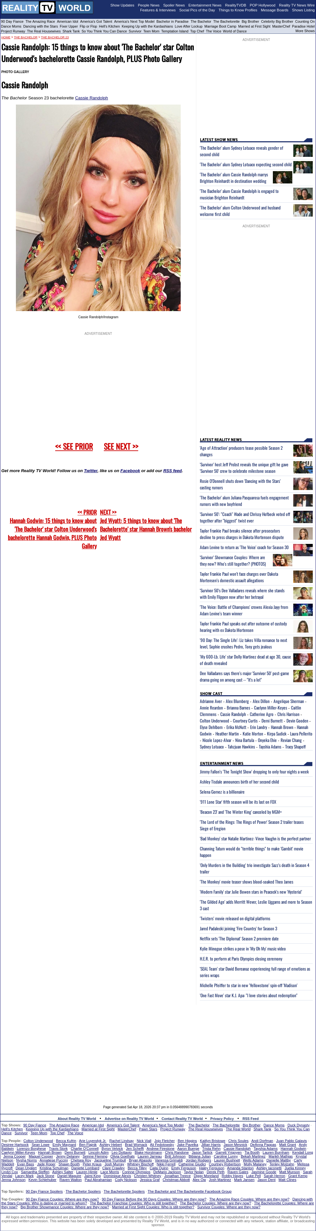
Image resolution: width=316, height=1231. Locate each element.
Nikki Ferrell (166, 1164)
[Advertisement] (158, 1050)
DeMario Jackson (167, 1172)
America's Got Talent (96, 21)
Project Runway (13, 31)
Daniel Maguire (69, 1176)
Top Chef (197, 31)
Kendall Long (302, 1152)
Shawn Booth (68, 1164)
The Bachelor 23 (55, 37)
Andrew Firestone (161, 1148)
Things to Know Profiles (238, 10)
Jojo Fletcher (164, 1141)
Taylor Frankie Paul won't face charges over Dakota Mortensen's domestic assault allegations (239, 577)
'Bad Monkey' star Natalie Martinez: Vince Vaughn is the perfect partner (255, 838)
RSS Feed (251, 1119)
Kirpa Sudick (276, 733)
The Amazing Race (40, 21)
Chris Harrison (288, 714)
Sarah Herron (274, 1176)
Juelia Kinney (295, 1168)
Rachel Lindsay (121, 1141)
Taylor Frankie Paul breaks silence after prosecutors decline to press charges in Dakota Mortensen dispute (242, 533)
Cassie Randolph (91, 97)
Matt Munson (289, 1172)
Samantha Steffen (35, 1172)
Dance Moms (11, 26)
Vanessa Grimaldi (169, 1160)
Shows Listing (303, 10)
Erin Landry (258, 727)
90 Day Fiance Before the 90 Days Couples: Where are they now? (154, 1199)
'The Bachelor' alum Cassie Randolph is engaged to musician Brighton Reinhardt (239, 194)
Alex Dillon (261, 701)
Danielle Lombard (85, 1168)
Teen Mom (151, 31)
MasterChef (281, 26)
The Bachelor (200, 21)
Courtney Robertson (225, 1164)
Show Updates (122, 5)
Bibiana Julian (199, 1156)
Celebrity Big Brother (277, 21)
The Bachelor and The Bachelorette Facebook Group (189, 1191)
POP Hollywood (262, 5)
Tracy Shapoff (295, 746)
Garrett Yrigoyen (228, 1152)
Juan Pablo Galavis (291, 1141)
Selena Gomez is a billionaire (222, 791)
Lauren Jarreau (150, 1156)
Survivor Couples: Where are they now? (228, 1207)
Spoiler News (174, 5)
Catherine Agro (261, 714)
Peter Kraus (92, 1164)
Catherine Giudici (192, 1164)
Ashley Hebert (111, 1145)
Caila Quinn (159, 1168)
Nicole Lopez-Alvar (216, 740)
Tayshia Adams (270, 746)
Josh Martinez (220, 1180)
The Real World (238, 1129)
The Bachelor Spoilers (83, 1191)
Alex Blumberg (237, 701)
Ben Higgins (187, 1141)
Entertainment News (205, 5)
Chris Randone (176, 1152)
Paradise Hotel (303, 26)
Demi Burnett (272, 720)
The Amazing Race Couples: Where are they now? (249, 1199)
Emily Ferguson (183, 1168)
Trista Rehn (211, 1148)
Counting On (305, 21)
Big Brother (250, 21)
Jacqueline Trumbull (110, 1160)
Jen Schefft (135, 1148)
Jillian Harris (211, 1145)
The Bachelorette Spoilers (124, 1191)
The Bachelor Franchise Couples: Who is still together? (133, 1203)
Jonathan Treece (177, 1176)
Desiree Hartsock (15, 1145)
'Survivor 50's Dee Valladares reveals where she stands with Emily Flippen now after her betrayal (242, 593)
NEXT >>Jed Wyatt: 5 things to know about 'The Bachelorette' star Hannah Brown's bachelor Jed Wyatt (146, 525)
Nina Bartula (244, 740)
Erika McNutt (236, 727)
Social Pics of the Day (197, 10)
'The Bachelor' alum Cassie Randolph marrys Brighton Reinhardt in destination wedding (234, 177)
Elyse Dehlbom (211, 727)
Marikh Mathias (281, 1156)
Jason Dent (267, 1180)
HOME (5, 37)
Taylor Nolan (194, 1172)
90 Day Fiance (12, 21)
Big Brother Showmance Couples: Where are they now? (64, 1207)
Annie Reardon (211, 707)
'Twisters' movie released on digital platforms (235, 918)
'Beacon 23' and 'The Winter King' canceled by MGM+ (241, 812)
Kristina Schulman (54, 1168)
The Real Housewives (44, 31)
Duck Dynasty (298, 1125)
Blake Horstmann (148, 1152)
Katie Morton (253, 733)
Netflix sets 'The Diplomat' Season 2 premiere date (239, 938)
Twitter (90, 470)
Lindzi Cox (9, 1172)
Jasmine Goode (263, 1172)
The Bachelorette (226, 21)
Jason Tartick (202, 1152)
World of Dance (235, 31)
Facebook (130, 470)
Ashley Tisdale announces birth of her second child (239, 781)
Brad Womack (136, 1145)
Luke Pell (253, 1176)
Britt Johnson (175, 1156)
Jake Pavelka (187, 1145)
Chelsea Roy (81, 1160)
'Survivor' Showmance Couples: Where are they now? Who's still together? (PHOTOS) (233, 560)
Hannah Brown (282, 727)
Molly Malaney (255, 1164)
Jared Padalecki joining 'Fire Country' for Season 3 (238, 928)
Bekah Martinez (253, 1156)
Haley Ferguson (212, 1168)
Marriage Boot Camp (220, 26)
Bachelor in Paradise (172, 21)
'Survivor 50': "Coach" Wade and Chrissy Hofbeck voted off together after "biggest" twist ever (245, 517)
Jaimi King (92, 1176)
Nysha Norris (26, 1160)
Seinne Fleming (95, 1156)
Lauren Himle (86, 1172)
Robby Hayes (232, 1176)
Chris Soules (238, 1141)
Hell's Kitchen (109, 26)
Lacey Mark (24, 1176)
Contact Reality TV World (182, 1119)
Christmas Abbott (176, 1180)
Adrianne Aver (211, 701)
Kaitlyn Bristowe (212, 1141)
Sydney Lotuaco (212, 746)
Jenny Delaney (68, 1156)
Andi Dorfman (262, 1141)
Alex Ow (199, 1180)
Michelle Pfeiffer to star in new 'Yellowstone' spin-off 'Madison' (249, 985)
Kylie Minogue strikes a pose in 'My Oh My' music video (243, 948)
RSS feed (172, 470)
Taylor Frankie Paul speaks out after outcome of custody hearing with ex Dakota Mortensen (243, 626)
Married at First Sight (254, 26)
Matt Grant (287, 1145)
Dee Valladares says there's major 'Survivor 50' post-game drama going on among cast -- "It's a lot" (244, 676)
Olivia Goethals (122, 1156)
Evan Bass (25, 1164)
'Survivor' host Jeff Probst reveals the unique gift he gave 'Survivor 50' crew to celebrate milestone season (244, 467)
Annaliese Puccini (54, 1160)
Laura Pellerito (301, 733)
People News (149, 5)
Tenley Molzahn (282, 1164)
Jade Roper (46, 1164)
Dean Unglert (26, 1168)
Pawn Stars (148, 1129)
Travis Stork (58, 1148)
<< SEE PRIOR (74, 446)
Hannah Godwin (293, 1148)
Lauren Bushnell (227, 1160)
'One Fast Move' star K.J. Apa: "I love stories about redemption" (249, 995)
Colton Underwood (214, 720)
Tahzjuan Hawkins (241, 746)
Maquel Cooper (41, 1156)
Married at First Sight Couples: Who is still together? (153, 1207)
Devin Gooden (297, 720)
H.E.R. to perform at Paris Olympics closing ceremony (241, 958)
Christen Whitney (147, 1176)
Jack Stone (45, 1176)
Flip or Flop (88, 26)
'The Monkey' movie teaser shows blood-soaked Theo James (246, 881)
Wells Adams (253, 1160)
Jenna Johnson (13, 1180)
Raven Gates (237, 1172)
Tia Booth (252, 1152)
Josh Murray (114, 1164)
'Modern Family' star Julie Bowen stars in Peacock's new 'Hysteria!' (251, 891)
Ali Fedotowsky (162, 1145)
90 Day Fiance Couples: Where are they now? (62, 1199)
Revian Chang (291, 740)
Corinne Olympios (136, 1172)
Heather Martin (227, 733)
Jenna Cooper (14, 1156)
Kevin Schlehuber (42, 1180)
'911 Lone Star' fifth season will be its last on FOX (238, 801)
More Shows (305, 31)
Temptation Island (174, 31)
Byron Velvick (112, 1148)
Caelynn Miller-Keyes (270, 707)
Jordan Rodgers (198, 1160)
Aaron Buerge (188, 1148)
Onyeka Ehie (267, 740)
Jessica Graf (150, 1180)
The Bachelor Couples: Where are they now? (215, 1203)
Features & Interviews (158, 10)
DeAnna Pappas (263, 1145)
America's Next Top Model (134, 21)
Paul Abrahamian (98, 1180)
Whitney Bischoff (140, 1164)
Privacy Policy (222, 1119)
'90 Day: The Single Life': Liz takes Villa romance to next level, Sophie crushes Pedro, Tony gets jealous (243, 643)
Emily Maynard (64, 1145)
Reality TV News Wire (297, 5)
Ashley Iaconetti (269, 1168)
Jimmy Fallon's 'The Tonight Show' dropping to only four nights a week (254, 771)
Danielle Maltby (278, 1160)
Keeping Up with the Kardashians (147, 26)
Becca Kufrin (66, 1141)
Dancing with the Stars (40, 26)
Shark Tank (71, 31)
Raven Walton (70, 1180)
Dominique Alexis (117, 1176)
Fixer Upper (69, 26)
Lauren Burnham (276, 1152)
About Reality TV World (77, 1119)
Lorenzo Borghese (31, 1148)
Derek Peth (216, 1172)
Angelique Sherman (288, 701)
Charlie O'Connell (85, 1148)
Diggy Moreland (206, 1176)
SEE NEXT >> (121, 446)
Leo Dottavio (122, 1152)
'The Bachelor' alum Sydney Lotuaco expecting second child (246, 164)
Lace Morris (110, 1172)
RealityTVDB (235, 5)
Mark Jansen (244, 1180)
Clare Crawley (113, 1168)
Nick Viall (144, 1141)
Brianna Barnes (238, 707)
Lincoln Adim (98, 1152)
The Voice (214, 31)
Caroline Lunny (226, 1156)
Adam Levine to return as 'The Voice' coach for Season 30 (244, 547)
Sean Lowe (41, 1145)
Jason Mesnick (235, 1145)
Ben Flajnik (88, 1145)
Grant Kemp (297, 1176)
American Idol (67, 21)
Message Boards (274, 10)
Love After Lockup (188, 26)
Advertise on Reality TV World (129, 1119)
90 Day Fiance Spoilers (44, 1191)
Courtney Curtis (245, 720)
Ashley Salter (62, 1172)
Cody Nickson (126, 1180)
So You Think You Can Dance (104, 31)
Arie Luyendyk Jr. (92, 1141)
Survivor (135, 31)
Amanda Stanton (240, 1168)
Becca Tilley (137, 1168)
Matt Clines (287, 1180)
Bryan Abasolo (140, 1160)
